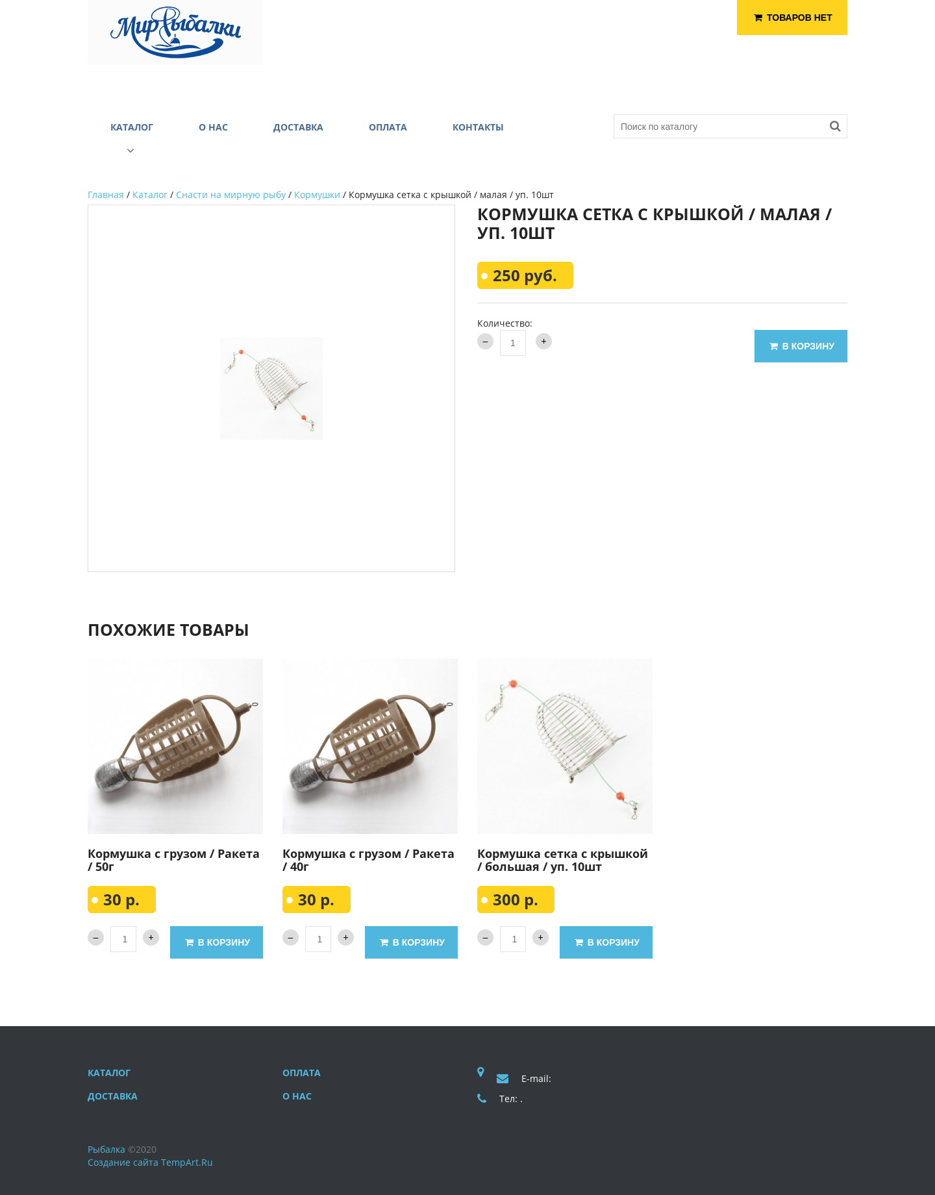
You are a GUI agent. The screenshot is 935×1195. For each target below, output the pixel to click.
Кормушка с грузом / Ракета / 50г (174, 860)
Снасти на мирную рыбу (231, 194)
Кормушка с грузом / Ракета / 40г (368, 860)
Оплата (301, 1072)
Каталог (150, 194)
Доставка (113, 1096)
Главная (106, 194)
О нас (297, 1096)
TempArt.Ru (187, 1162)
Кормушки (317, 194)
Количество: (504, 323)
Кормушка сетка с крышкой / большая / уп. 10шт (562, 860)
